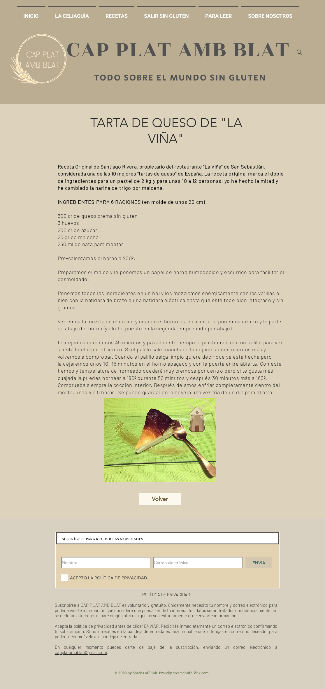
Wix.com (201, 673)
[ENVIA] (258, 562)
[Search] (299, 52)
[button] (166, 13)
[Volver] (160, 499)
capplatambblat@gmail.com (81, 652)
